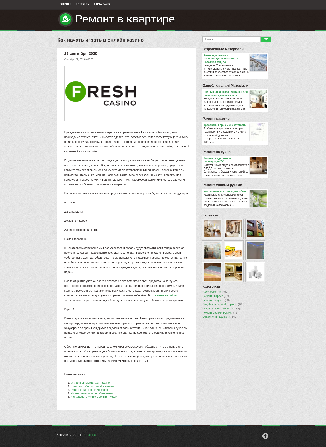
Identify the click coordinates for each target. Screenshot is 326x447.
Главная (65, 4)
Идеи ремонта (215, 291)
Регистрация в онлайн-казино (90, 389)
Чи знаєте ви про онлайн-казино (92, 393)
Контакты (82, 4)
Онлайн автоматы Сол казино (90, 382)
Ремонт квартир (216, 118)
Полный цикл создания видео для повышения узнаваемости (235, 93)
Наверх (265, 436)
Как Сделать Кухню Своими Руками (94, 396)
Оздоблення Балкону (219, 316)
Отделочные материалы (223, 49)
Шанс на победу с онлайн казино (92, 386)
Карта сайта (102, 4)
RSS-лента (88, 434)
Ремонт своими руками (222, 185)
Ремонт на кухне (216, 152)
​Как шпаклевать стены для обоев (235, 191)
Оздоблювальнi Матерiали (225, 85)
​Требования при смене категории (235, 125)
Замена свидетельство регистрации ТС (235, 160)
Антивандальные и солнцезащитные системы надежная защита (235, 59)
